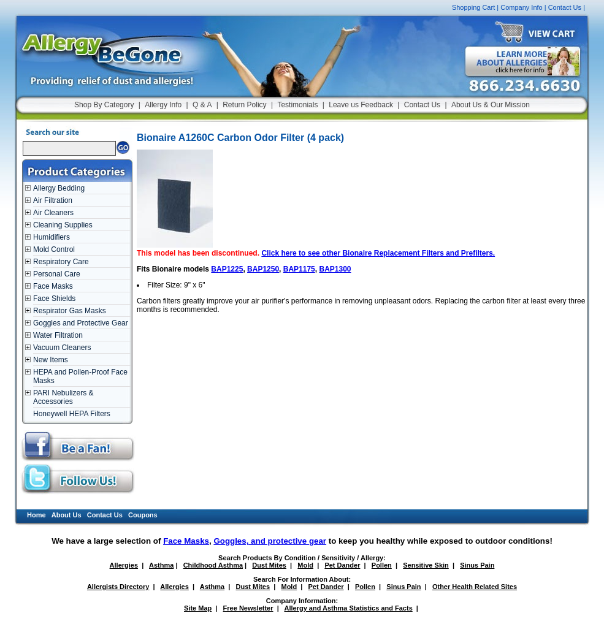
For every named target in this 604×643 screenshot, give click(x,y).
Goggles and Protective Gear (80, 323)
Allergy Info (163, 105)
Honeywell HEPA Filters (71, 413)
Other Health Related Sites (474, 586)
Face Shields (54, 298)
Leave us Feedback (361, 105)
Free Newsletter (248, 608)
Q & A (202, 105)
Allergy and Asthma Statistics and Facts (348, 608)
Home (36, 515)
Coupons (143, 515)
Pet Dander (342, 565)
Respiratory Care (61, 261)
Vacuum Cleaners (62, 347)
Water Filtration (58, 335)
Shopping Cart (473, 7)
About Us (67, 515)
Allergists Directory (118, 586)
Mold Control (54, 249)
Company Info (521, 7)
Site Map (198, 608)
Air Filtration (52, 200)
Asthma (161, 565)
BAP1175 (299, 269)
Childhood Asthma (213, 565)
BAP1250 (263, 269)
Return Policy (244, 105)
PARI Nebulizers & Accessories (63, 397)
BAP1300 (335, 269)
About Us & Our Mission (490, 105)
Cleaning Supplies (63, 225)
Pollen (382, 565)
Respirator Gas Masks (69, 310)
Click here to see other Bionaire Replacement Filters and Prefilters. (378, 253)
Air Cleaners (53, 212)
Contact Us (564, 7)
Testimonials (297, 105)
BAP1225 (227, 269)
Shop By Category (104, 105)
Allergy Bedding (59, 188)
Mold (305, 565)
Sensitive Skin (426, 565)
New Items (50, 360)
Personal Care (56, 274)
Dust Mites (269, 565)
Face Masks (53, 286)
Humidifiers (51, 237)
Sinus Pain (477, 565)
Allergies (124, 565)
